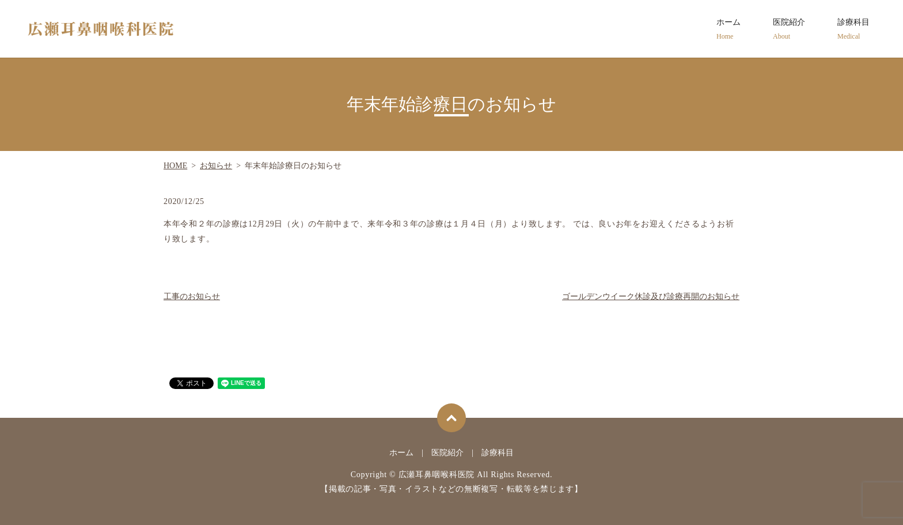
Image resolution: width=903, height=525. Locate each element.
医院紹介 (789, 29)
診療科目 (853, 29)
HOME (175, 165)
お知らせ (216, 165)
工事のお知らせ (192, 296)
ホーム (728, 29)
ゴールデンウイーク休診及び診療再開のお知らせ (650, 296)
